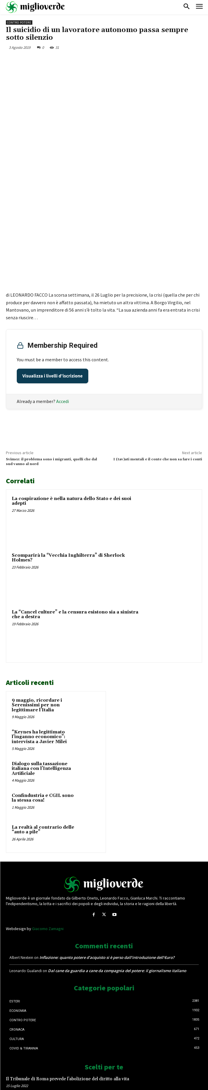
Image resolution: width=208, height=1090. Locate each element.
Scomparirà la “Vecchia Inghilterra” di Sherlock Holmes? (68, 467)
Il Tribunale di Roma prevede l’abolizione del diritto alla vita (67, 989)
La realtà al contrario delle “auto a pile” (43, 739)
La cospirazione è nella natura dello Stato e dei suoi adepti (71, 411)
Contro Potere (19, 22)
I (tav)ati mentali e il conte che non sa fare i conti (157, 369)
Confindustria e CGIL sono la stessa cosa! (43, 708)
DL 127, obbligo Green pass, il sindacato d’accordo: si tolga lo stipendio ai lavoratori (81, 1039)
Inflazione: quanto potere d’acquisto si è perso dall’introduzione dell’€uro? (106, 867)
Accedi (62, 311)
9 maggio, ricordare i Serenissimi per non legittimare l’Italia (37, 615)
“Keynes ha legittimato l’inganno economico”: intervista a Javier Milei (39, 646)
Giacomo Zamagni (48, 838)
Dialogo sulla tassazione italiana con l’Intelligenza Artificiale (41, 678)
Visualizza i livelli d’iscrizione (52, 286)
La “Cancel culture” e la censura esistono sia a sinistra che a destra (75, 524)
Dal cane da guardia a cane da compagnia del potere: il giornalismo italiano (117, 880)
